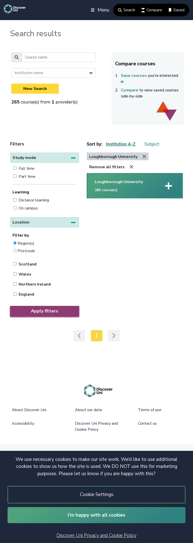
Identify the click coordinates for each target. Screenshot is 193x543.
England (26, 294)
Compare (151, 10)
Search (126, 10)
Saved (176, 10)
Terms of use (149, 410)
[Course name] (58, 57)
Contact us (147, 423)
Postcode (26, 250)
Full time (26, 168)
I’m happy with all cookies (96, 515)
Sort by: (95, 144)
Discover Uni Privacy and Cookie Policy (96, 535)
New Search (35, 88)
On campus (28, 208)
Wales (25, 274)
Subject (151, 144)
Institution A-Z (120, 144)
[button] (44, 157)
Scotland (27, 264)
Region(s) (26, 243)
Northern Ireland (35, 284)
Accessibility (23, 423)
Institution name (29, 73)
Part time (27, 176)
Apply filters (44, 311)
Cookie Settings (96, 494)
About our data (88, 410)
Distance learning (34, 200)
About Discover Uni (29, 410)
